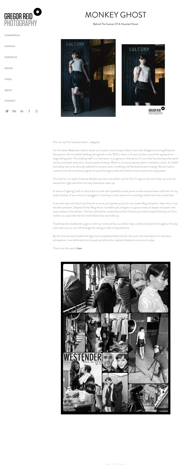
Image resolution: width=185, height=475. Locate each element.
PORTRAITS (11, 57)
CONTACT (10, 101)
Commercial (12, 35)
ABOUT (8, 90)
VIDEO (8, 79)
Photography (121, 464)
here (79, 248)
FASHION (10, 46)
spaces (9, 68)
